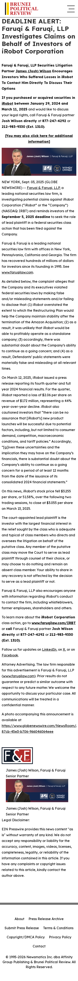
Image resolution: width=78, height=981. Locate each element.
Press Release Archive (46, 919)
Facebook (10, 655)
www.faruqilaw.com (17, 272)
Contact (39, 946)
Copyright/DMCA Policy (26, 937)
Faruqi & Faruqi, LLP (43, 188)
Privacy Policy (60, 937)
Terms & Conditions (58, 928)
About (19, 919)
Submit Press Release (22, 928)
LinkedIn (49, 649)
